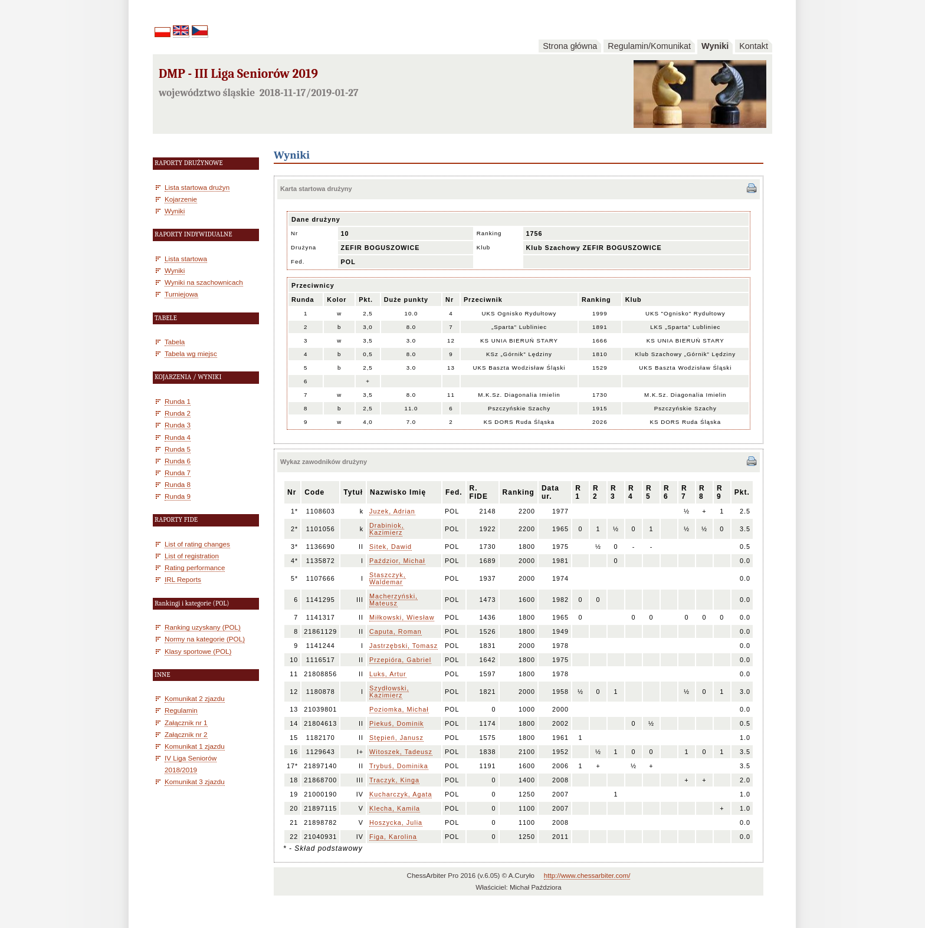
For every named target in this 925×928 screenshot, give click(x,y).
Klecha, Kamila (394, 808)
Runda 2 (178, 413)
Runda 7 (178, 472)
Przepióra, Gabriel (400, 659)
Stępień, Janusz (396, 737)
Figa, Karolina (393, 836)
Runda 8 (178, 484)
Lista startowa (186, 258)
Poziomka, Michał (399, 709)
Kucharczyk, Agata (400, 794)
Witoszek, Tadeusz (400, 751)
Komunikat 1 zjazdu (195, 746)
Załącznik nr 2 (186, 734)
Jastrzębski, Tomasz (403, 645)
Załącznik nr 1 (186, 722)
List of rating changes (197, 544)
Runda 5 (178, 449)
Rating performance (195, 567)
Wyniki (715, 46)
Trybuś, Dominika (398, 765)
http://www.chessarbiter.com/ (587, 875)
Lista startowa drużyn (197, 187)
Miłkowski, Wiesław (401, 617)
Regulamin (181, 710)
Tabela (175, 341)
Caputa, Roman (395, 631)
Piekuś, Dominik (396, 723)
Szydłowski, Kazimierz (389, 692)
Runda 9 (178, 496)
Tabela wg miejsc (191, 353)
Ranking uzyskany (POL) (203, 627)
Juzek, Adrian (392, 511)
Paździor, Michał (397, 560)
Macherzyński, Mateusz (393, 600)
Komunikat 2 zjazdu (195, 698)
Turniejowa (181, 294)
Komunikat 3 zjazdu (195, 781)
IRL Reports (183, 579)
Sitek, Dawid (390, 546)
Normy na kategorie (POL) (205, 639)
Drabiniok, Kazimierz (386, 529)
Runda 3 (178, 425)
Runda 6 (178, 461)
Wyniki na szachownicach (204, 282)
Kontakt (753, 46)
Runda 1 (178, 401)
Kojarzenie (181, 199)
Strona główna (570, 46)
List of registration (192, 556)
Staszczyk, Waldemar (387, 578)
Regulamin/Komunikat (649, 46)
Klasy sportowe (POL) (198, 651)
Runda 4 (178, 437)
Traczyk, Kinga (394, 780)
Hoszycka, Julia (395, 822)
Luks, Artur (387, 673)
